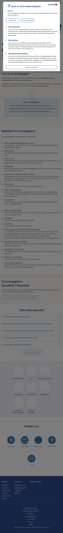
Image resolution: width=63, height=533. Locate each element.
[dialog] (31, 36)
